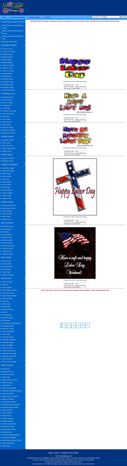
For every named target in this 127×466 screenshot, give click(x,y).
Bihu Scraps (6, 377)
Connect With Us (35, 17)
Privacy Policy (73, 453)
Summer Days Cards (8, 205)
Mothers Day (6, 304)
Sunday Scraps (7, 237)
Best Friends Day (7, 309)
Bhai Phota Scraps (8, 374)
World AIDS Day (7, 359)
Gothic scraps (6, 184)
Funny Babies (6, 269)
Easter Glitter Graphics (9, 290)
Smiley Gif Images (8, 275)
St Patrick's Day (7, 298)
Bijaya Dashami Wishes (9, 380)
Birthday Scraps (7, 54)
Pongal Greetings (7, 418)
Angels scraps (6, 182)
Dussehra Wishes (7, 393)
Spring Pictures (7, 219)
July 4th (4, 312)
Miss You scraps (7, 102)
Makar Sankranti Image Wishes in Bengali (13, 32)
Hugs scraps (6, 119)
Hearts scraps (6, 124)
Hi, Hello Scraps (7, 49)
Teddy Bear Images (8, 171)
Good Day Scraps (8, 226)
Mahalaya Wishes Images (10, 407)
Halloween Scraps (8, 329)
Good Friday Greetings (9, 296)
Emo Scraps (6, 187)
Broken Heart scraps (8, 133)
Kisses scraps (6, 122)
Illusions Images (7, 190)
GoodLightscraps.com (66, 456)
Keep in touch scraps (8, 148)
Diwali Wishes (6, 385)
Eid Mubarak (6, 320)
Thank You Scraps (8, 65)
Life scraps (5, 179)
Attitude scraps (7, 151)
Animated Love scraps (9, 111)
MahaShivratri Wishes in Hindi (11, 440)
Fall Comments (7, 214)
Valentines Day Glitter (9, 356)
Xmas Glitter (6, 334)
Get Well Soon (6, 76)
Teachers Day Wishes (9, 424)
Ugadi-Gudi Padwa (8, 443)
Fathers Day (6, 307)
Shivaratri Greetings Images (11, 435)
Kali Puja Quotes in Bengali (11, 404)
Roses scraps (6, 173)
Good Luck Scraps (8, 71)
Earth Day (5, 285)
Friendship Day (7, 315)
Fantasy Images (7, 193)
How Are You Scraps (8, 51)
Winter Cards (6, 216)
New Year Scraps (7, 342)
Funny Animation (7, 266)
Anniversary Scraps (8, 90)
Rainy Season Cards (8, 208)
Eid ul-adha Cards (8, 293)
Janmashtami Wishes (9, 402)
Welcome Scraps (7, 79)
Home (4, 17)
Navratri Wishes (7, 413)
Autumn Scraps (7, 211)
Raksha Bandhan (7, 421)
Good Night (5, 232)
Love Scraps (6, 108)
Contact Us (57, 453)
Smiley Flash (6, 272)
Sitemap (65, 453)
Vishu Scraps (6, 446)
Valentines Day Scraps (9, 353)
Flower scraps (6, 176)
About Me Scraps (7, 140)
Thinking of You (7, 105)
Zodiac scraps (6, 195)
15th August (6, 369)
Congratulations (7, 73)
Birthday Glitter (7, 60)
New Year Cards (7, 348)
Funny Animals (7, 264)
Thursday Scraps (7, 248)
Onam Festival (6, 415)
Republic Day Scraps (8, 429)
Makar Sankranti (7, 410)
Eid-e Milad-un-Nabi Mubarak (11, 323)
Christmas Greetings (8, 340)
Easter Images (6, 287)
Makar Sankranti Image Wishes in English (13, 27)
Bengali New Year (8, 371)
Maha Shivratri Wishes (9, 437)
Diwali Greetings (7, 382)
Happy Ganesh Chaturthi (10, 396)
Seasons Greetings (8, 331)
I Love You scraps (8, 113)
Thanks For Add (7, 68)
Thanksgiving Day (8, 326)
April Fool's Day (7, 282)
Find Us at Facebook (18, 17)
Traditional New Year (8, 351)
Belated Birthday (7, 62)
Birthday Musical (7, 57)
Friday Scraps (6, 251)
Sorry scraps (6, 143)
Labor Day (5, 301)
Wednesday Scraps (8, 245)
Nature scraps (6, 198)
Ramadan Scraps (7, 318)
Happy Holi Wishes (8, 399)
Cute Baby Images (8, 168)
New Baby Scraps (8, 87)
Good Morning (6, 229)
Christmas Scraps (8, 337)
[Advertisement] (74, 38)
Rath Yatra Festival (8, 426)
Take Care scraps (7, 145)
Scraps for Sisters (8, 161)
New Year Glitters (7, 345)
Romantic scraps (7, 127)
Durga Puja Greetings (9, 388)
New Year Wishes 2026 (9, 41)
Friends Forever (7, 100)
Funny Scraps (6, 261)
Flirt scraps (5, 116)
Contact (47, 17)
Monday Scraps (7, 240)
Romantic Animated (8, 130)
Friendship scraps (8, 97)
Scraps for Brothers (8, 158)
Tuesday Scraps (7, 243)
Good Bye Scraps (7, 82)
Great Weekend (7, 234)
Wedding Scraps (7, 84)
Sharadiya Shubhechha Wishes (12, 391)
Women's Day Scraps (9, 362)
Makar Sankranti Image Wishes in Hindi (13, 37)
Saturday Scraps (7, 254)
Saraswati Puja (7, 432)
